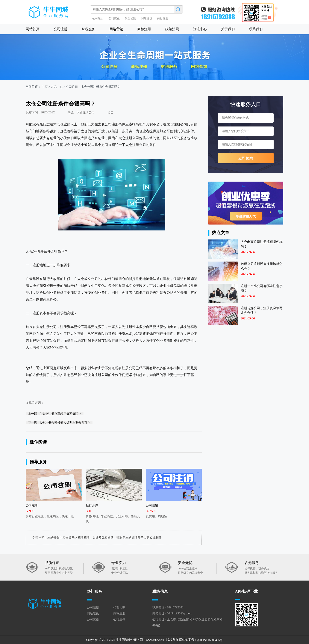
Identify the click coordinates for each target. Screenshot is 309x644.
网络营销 (116, 29)
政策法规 (172, 29)
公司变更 (114, 18)
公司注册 (97, 18)
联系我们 (256, 29)
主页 (45, 87)
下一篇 (59, 422)
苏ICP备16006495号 (210, 640)
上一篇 (54, 413)
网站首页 (32, 29)
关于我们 (228, 29)
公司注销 (119, 619)
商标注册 (162, 18)
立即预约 (245, 158)
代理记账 (130, 18)
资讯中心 (200, 29)
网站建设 (146, 18)
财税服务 (88, 29)
